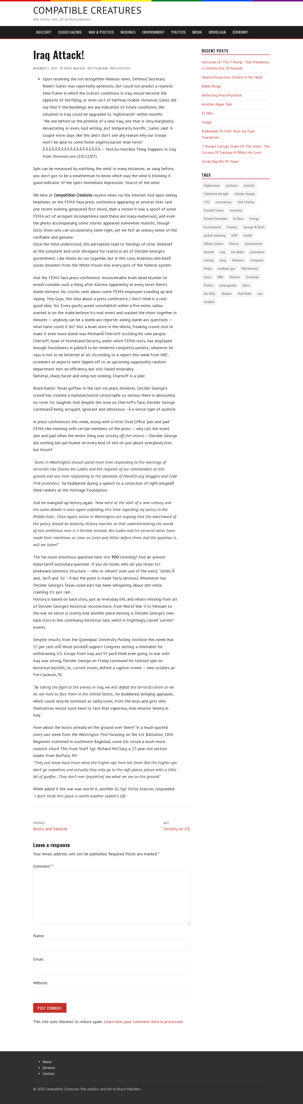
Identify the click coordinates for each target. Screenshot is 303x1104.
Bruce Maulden (74, 68)
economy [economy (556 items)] (236, 210)
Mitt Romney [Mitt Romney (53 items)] (249, 268)
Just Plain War (97, 68)
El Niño (207, 113)
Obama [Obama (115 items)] (234, 277)
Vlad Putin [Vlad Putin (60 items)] (244, 293)
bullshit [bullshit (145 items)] (249, 185)
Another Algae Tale (217, 104)
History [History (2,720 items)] (234, 244)
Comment (43, 866)
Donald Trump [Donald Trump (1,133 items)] (214, 210)
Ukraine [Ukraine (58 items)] (227, 293)
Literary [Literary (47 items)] (209, 260)
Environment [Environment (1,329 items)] (212, 227)
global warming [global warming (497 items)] (214, 235)
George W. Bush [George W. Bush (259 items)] (254, 227)
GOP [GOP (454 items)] (234, 235)
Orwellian (217, 32)
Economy (240, 32)
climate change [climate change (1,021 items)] (244, 194)
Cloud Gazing (70, 32)
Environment (153, 32)
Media (197, 32)
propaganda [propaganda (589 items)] (227, 285)
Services (49, 1067)
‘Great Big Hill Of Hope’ (220, 161)
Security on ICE (177, 826)
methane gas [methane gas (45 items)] (226, 268)
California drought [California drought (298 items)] (216, 194)
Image (207, 122)
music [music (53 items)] (208, 277)
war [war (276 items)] (260, 293)
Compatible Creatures (87, 10)
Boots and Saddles (50, 826)
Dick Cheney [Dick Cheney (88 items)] (246, 202)
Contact (49, 1073)
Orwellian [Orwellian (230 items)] (252, 277)
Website (40, 982)
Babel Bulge (211, 86)
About (47, 1062)
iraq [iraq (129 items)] (222, 252)
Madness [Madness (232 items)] (238, 260)
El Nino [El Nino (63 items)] (238, 218)
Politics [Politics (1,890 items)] (209, 285)
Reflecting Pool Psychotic (222, 95)
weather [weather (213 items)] (209, 302)
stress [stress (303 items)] (246, 285)
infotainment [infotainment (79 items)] (253, 244)
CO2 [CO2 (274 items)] (207, 202)
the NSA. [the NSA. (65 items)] (210, 293)
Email (38, 959)
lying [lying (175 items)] (223, 260)
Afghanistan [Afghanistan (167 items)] (212, 185)
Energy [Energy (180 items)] (254, 218)
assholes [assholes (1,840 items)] (232, 185)
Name (38, 935)
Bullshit (43, 32)
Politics (178, 32)
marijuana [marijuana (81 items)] (256, 260)
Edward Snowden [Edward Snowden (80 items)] (215, 218)
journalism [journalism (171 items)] (257, 252)
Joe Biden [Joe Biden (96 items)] (237, 252)
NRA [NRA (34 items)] (220, 277)
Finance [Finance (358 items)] (232, 227)
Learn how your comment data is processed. (143, 1021)
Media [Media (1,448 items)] (208, 268)
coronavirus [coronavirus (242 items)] (224, 202)
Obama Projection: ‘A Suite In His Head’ (232, 77)
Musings (128, 32)
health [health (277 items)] (248, 235)
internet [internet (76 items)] (209, 252)
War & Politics (101, 32)
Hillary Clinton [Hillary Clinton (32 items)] (213, 244)
